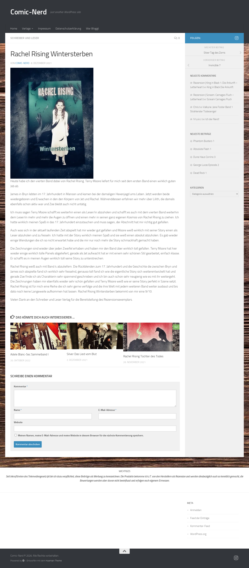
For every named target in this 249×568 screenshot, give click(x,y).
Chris (196, 107)
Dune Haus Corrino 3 (204, 157)
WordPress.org (198, 534)
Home (13, 28)
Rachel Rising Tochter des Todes (143, 356)
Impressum (44, 28)
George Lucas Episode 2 (206, 165)
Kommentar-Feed (200, 526)
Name (18, 410)
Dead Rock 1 (200, 172)
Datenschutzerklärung (68, 28)
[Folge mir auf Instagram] (236, 38)
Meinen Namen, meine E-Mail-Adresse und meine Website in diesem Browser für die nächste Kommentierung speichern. (81, 435)
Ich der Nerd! (212, 119)
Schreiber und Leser (24, 38)
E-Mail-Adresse (107, 410)
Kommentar (21, 386)
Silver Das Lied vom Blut (82, 354)
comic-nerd (22, 63)
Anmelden (195, 510)
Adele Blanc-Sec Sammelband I (29, 354)
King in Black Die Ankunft (220, 87)
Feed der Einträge (199, 518)
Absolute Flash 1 (202, 149)
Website (18, 422)
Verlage (26, 28)
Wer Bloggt (92, 28)
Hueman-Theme (54, 560)
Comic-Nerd (28, 12)
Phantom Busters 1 (204, 141)
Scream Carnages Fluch (219, 99)
